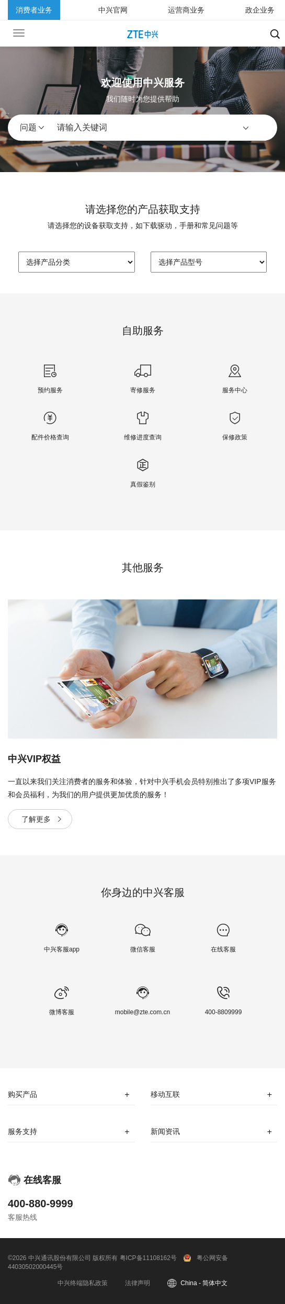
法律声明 (137, 1283)
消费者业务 (34, 10)
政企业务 (260, 10)
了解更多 (36, 819)
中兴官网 (113, 10)
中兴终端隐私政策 (83, 1283)
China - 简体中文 (203, 1283)
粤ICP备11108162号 (148, 1258)
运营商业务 (186, 10)
